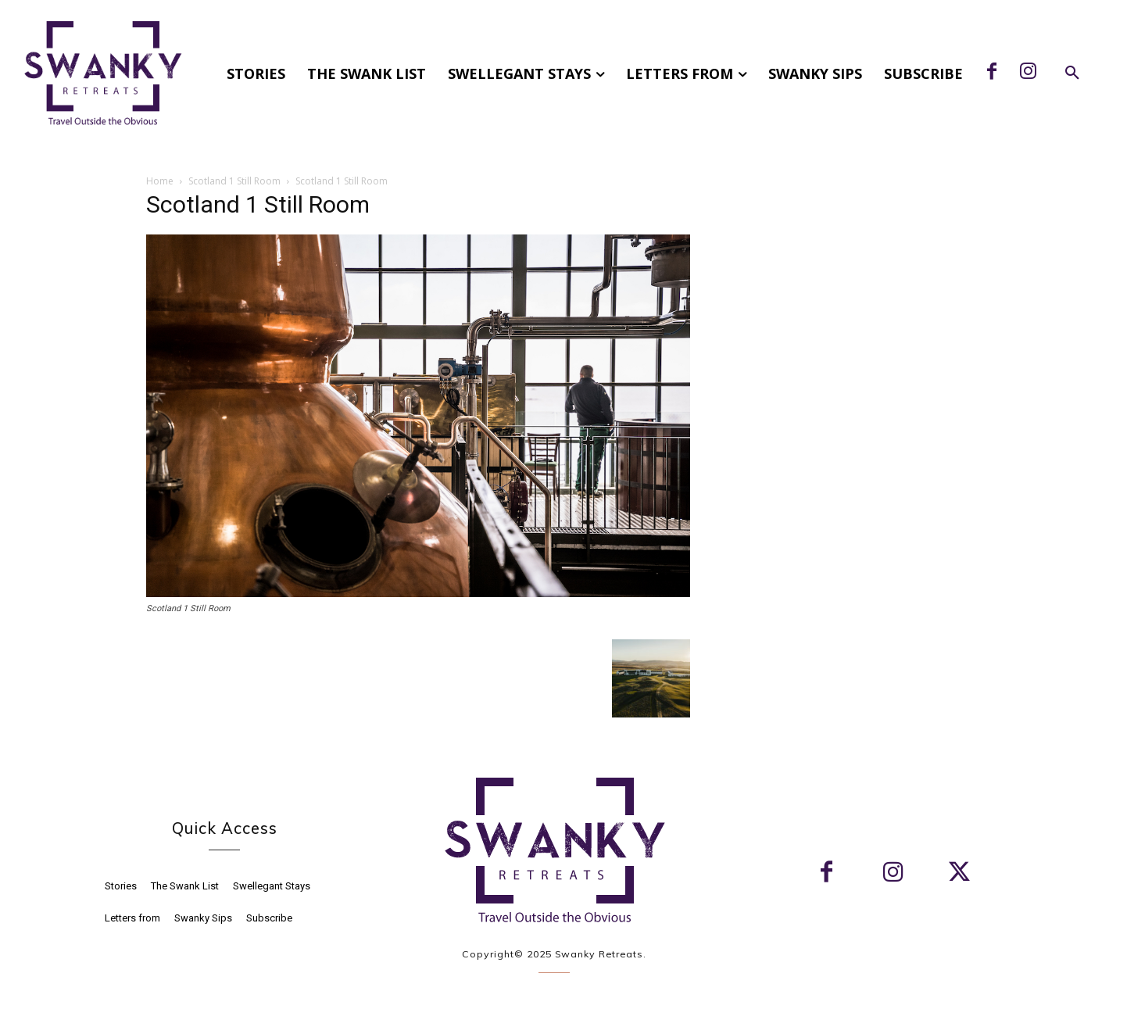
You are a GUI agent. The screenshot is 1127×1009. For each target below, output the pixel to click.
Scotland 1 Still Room (234, 181)
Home (160, 181)
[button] (1072, 73)
